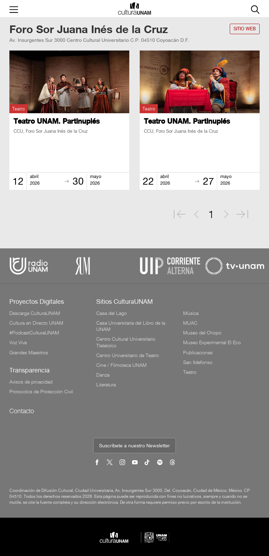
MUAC (190, 323)
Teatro (189, 372)
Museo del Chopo (202, 333)
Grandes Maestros (28, 352)
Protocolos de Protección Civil (41, 391)
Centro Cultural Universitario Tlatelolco (125, 342)
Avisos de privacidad (30, 382)
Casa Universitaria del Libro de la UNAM (130, 326)
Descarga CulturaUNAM (34, 313)
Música (190, 313)
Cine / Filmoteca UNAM (121, 365)
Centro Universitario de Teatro (127, 355)
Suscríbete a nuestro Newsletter (134, 446)
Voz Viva (18, 342)
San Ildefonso (197, 362)
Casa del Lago (111, 313)
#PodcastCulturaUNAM (34, 333)
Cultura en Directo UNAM (36, 323)
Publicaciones (198, 352)
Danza (102, 375)
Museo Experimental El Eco (212, 342)
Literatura (106, 384)
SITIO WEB (245, 29)
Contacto (21, 411)
